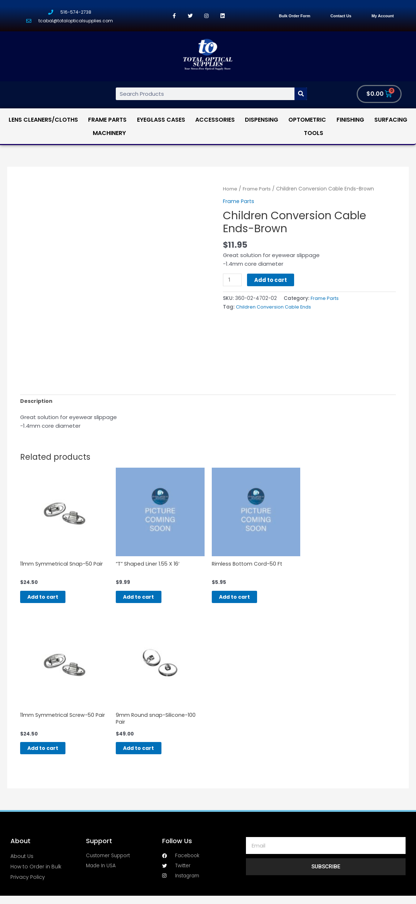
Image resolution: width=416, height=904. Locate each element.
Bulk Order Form (294, 16)
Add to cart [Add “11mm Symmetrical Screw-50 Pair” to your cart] (51, 755)
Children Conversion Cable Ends (275, 307)
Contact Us (340, 16)
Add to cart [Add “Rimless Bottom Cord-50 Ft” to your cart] (242, 600)
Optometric (307, 120)
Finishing (350, 120)
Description (37, 401)
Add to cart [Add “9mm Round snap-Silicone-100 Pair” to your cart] (146, 755)
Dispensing (261, 120)
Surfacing (390, 120)
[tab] (37, 402)
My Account (382, 16)
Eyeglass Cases (161, 120)
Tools (313, 133)
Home (230, 189)
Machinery (109, 133)
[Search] (300, 94)
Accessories (215, 120)
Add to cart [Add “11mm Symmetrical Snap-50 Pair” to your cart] (51, 600)
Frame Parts (107, 120)
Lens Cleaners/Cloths (43, 120)
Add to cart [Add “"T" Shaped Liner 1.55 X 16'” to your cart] (146, 600)
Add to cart (271, 280)
